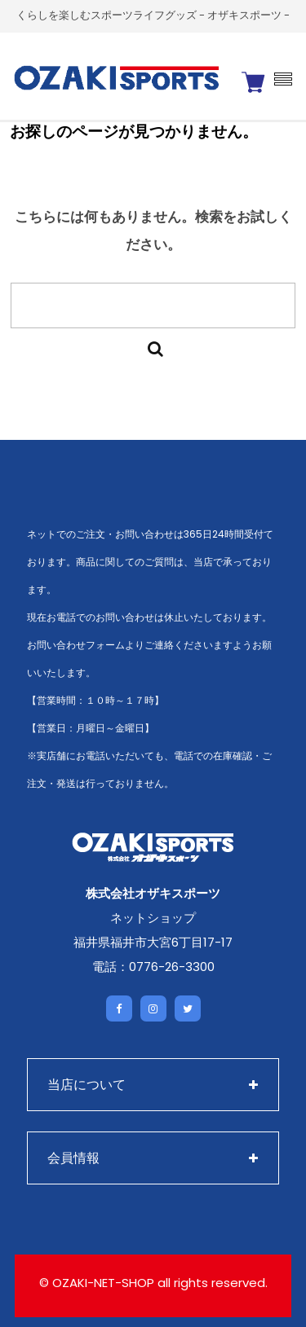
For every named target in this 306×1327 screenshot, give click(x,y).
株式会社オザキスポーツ (153, 893)
